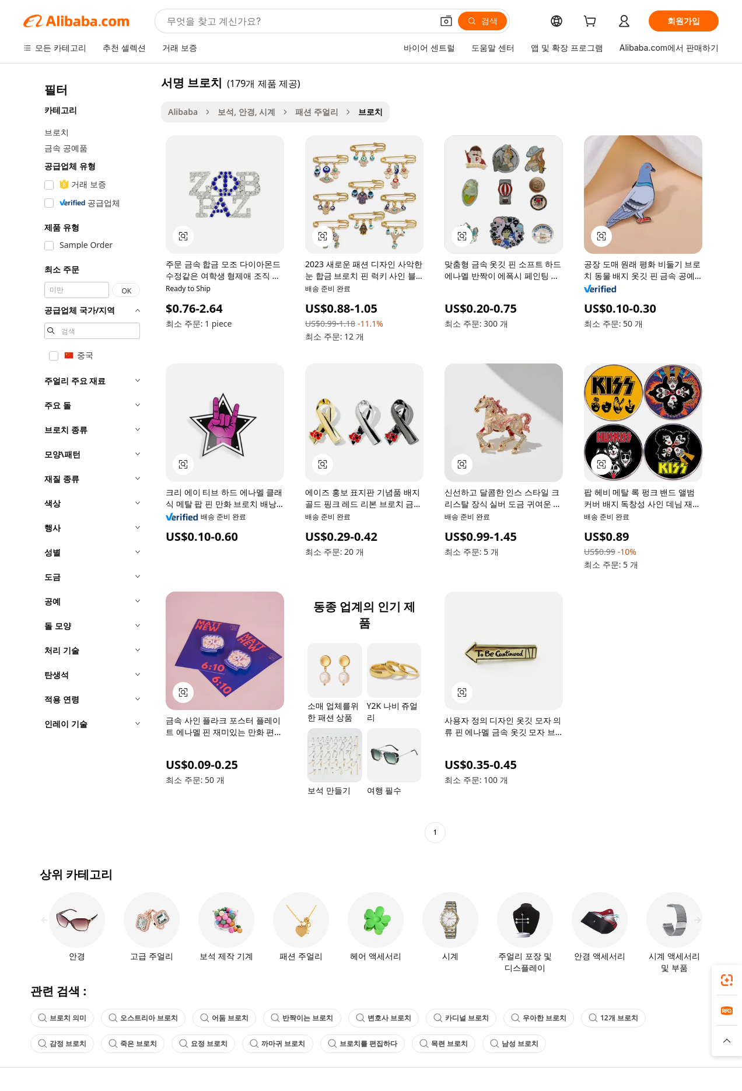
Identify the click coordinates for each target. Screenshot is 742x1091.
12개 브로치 (613, 1018)
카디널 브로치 (461, 1018)
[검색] (482, 21)
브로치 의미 (62, 1018)
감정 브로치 (62, 1043)
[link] (727, 980)
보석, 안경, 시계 (246, 111)
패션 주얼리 (316, 111)
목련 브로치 (443, 1043)
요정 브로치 (203, 1043)
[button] (446, 21)
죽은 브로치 (132, 1043)
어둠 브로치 (224, 1018)
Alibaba (183, 111)
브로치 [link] (370, 111)
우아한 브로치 (538, 1018)
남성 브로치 (514, 1043)
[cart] (592, 22)
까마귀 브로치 (277, 1043)
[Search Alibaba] (298, 21)
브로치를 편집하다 (362, 1043)
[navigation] (88, 459)
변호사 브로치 (383, 1018)
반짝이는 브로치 (302, 1018)
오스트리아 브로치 (143, 1018)
